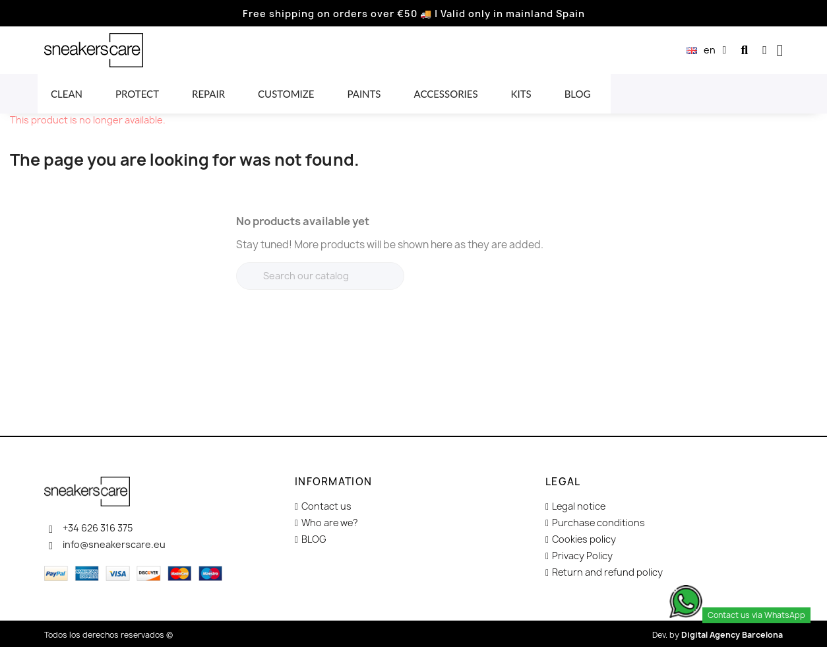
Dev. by (717, 634)
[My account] (765, 50)
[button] (744, 50)
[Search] (320, 276)
